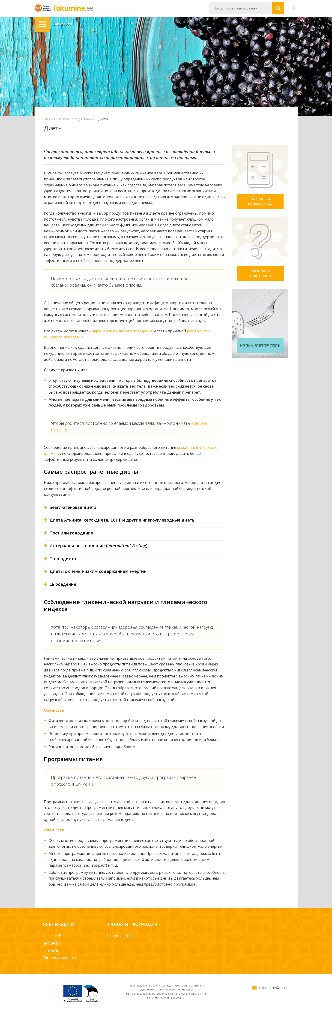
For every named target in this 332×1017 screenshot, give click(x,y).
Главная (49, 119)
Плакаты (51, 950)
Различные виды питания (76, 119)
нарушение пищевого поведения (122, 331)
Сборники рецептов (61, 957)
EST (295, 8)
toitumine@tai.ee (273, 988)
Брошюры (52, 943)
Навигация (42, 24)
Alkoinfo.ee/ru (118, 935)
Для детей (52, 935)
